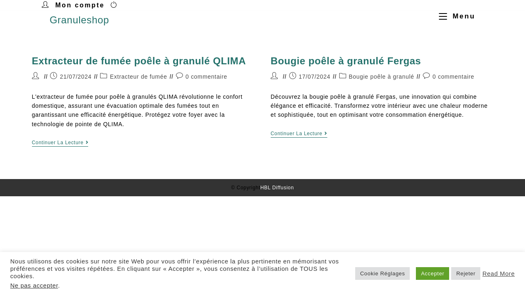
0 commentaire (206, 76)
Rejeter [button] (465, 273)
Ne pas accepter (34, 285)
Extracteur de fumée (138, 76)
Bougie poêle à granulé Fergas (346, 60)
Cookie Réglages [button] (382, 273)
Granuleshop (79, 19)
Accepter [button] (432, 273)
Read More (498, 273)
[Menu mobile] (454, 16)
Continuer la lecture (60, 142)
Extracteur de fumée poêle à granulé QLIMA (139, 60)
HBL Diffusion (277, 188)
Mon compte (80, 5)
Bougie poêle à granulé (381, 76)
